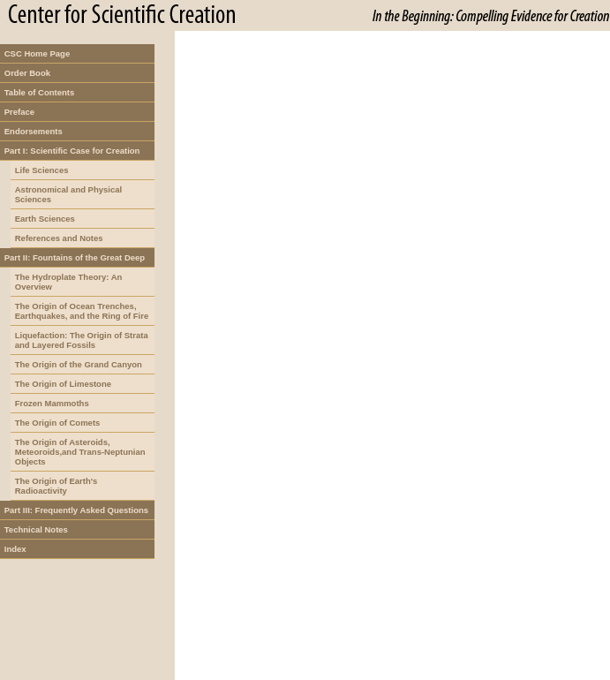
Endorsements (33, 131)
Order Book (27, 73)
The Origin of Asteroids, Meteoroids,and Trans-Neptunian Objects (80, 451)
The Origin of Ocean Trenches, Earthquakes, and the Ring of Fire (82, 311)
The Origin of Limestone (63, 384)
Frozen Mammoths (52, 403)
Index (15, 549)
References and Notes (59, 238)
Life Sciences (42, 170)
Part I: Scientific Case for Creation (72, 150)
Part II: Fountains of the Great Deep (74, 257)
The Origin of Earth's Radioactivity (56, 485)
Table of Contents (39, 92)
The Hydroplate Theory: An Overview (69, 281)
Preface (19, 112)
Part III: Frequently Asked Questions (76, 510)
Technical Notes (36, 529)
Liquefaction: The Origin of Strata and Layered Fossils (81, 340)
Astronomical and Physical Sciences (68, 194)
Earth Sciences (45, 218)
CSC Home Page (37, 53)
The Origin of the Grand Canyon (78, 364)
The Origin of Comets (58, 422)
